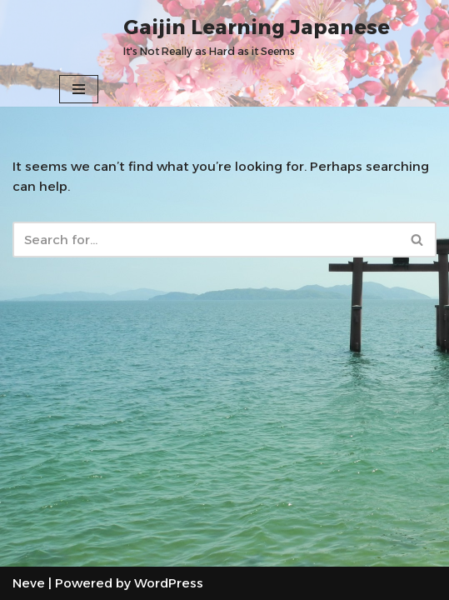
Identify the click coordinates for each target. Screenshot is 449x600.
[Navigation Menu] (78, 89)
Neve (28, 583)
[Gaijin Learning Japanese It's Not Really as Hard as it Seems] (256, 36)
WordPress (168, 583)
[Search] (205, 240)
